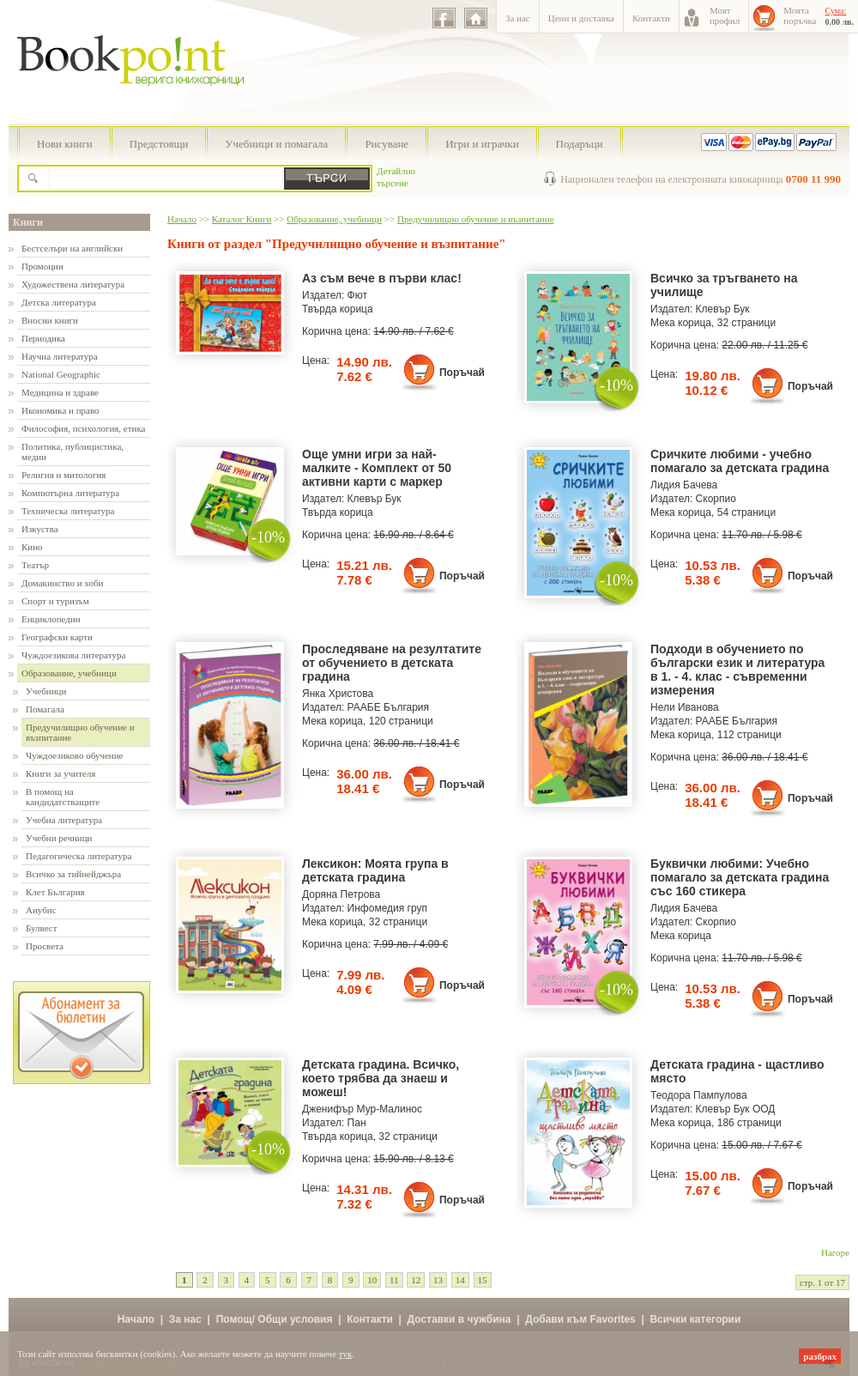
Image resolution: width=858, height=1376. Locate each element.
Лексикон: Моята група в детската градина (375, 870)
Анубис (41, 910)
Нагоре (835, 1252)
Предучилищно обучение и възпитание (80, 732)
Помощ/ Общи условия (274, 1319)
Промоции (42, 266)
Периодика (43, 338)
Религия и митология (63, 475)
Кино (32, 547)
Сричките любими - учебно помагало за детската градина (739, 461)
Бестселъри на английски (72, 248)
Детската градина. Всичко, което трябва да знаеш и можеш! (380, 1078)
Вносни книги (49, 320)
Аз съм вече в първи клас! (382, 278)
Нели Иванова (684, 707)
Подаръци (579, 143)
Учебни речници (59, 838)
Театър (35, 565)
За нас (517, 18)
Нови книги (65, 143)
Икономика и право (60, 410)
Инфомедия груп (387, 908)
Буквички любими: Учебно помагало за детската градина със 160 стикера (739, 877)
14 (460, 1280)
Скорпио (716, 499)
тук (346, 1354)
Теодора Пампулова (698, 1095)
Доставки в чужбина (459, 1319)
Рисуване (386, 143)
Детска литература (58, 302)
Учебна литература (64, 820)
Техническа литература (67, 511)
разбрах (820, 1356)
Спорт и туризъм (55, 601)
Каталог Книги (241, 219)
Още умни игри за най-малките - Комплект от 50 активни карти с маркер (376, 467)
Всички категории (695, 1319)
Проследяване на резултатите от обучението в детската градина (391, 662)
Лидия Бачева (683, 485)
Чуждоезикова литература (73, 655)
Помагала (45, 709)
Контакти (651, 18)
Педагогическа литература (78, 856)
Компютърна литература (70, 493)
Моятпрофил (725, 15)
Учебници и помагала (276, 143)
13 (438, 1280)
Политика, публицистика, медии (72, 451)
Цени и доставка (581, 18)
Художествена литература (72, 284)
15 (482, 1280)
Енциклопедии (51, 619)
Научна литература (59, 356)
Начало (181, 219)
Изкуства (39, 529)
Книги (28, 222)
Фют (357, 295)
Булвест (41, 928)
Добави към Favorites (580, 1319)
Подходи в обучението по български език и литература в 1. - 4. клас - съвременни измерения (737, 669)
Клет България (55, 892)
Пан (356, 1123)
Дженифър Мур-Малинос (362, 1109)
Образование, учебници (69, 673)
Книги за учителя (60, 773)
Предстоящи (159, 143)
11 (394, 1280)
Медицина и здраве (60, 392)
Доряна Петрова (341, 894)
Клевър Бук (723, 309)
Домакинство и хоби (62, 583)
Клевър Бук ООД (736, 1109)
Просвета (44, 946)
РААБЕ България (388, 707)
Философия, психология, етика (83, 428)
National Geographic (60, 374)
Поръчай (462, 373)
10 (372, 1280)
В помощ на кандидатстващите (63, 796)
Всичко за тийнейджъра (73, 874)
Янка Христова (337, 694)
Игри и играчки (481, 143)
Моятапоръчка (799, 15)
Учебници (46, 691)
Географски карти (57, 637)
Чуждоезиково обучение (75, 755)
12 (415, 1280)
